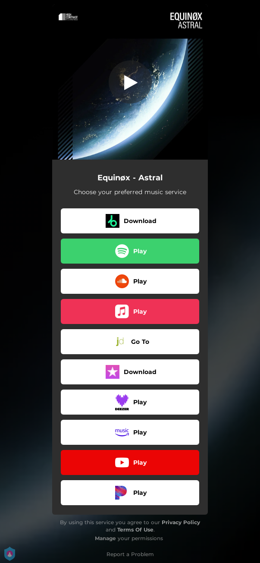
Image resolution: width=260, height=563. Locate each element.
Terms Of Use (135, 529)
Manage (105, 538)
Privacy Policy (181, 522)
